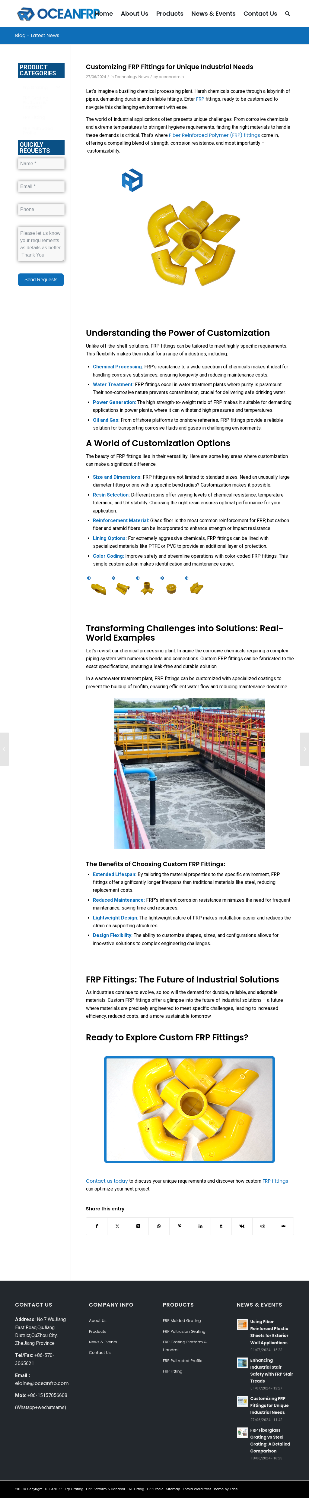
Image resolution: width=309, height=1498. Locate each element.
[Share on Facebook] (96, 1226)
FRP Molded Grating (182, 1320)
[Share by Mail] (283, 1226)
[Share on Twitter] (117, 1226)
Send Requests (40, 279)
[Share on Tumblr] (221, 1226)
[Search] (287, 13)
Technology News (132, 77)
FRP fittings (275, 1181)
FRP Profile (155, 1489)
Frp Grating (74, 1489)
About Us (98, 1320)
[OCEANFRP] (59, 13)
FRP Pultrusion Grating (184, 1331)
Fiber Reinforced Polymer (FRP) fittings (214, 135)
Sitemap (173, 1489)
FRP (200, 99)
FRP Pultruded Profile (182, 1361)
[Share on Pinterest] (180, 1226)
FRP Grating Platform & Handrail (185, 1346)
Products (97, 1331)
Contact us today (107, 1181)
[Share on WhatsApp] (159, 1226)
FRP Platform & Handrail (105, 1489)
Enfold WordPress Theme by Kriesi (210, 1489)
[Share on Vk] (242, 1226)
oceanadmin (171, 77)
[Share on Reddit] (263, 1226)
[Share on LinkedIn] (200, 1226)
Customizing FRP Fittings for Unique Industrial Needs (269, 1405)
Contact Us (100, 1352)
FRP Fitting (173, 1371)
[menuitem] (104, 13)
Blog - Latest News (37, 35)
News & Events (103, 1342)
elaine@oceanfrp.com (42, 1383)
